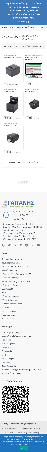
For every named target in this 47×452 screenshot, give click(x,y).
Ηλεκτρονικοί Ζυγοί (10, 285)
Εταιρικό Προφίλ (8, 343)
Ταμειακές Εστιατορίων (11, 263)
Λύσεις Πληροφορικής (10, 296)
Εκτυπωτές (6, 292)
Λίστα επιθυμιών (8, 358)
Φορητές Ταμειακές (9, 270)
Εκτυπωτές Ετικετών (10, 123)
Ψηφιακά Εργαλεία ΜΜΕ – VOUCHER (16, 336)
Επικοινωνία (7, 351)
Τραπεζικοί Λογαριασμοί (11, 373)
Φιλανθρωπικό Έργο (10, 366)
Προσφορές (6, 340)
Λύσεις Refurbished (9, 300)
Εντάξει (24, 448)
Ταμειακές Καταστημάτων (12, 259)
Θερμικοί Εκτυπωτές (10, 56)
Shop (19, 27)
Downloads (6, 347)
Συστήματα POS (8, 289)
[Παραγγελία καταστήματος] (27, 46)
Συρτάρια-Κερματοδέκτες (12, 304)
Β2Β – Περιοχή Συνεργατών (13, 332)
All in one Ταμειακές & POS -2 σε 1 (15, 266)
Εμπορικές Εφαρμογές (10, 277)
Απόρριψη (23, 21)
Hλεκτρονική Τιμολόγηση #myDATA (16, 274)
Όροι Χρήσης (7, 362)
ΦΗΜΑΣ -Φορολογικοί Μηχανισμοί (16, 281)
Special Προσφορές (9, 311)
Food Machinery (8, 315)
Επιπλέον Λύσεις (8, 318)
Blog (4, 355)
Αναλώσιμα (6, 307)
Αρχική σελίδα (7, 27)
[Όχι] (44, 443)
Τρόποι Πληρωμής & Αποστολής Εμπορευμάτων (21, 369)
